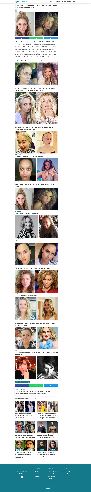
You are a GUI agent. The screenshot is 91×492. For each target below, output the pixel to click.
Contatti (37, 474)
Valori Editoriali (51, 476)
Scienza (52, 1)
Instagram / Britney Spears (19, 124)
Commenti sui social (53, 481)
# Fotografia (18, 382)
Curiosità (58, 1)
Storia (74, 1)
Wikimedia (16, 293)
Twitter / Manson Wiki (18, 379)
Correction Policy (52, 474)
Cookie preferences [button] (68, 474)
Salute (64, 1)
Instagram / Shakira (18, 211)
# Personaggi (26, 382)
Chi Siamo (37, 471)
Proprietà (50, 478)
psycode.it (37, 476)
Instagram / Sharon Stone (19, 238)
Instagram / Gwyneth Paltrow (20, 320)
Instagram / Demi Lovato (19, 265)
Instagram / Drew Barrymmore (20, 350)
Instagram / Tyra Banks (19, 181)
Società (69, 1)
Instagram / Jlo (17, 85)
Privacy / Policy (67, 471)
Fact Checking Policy (53, 471)
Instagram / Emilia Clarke (19, 154)
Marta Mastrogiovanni (23, 9)
